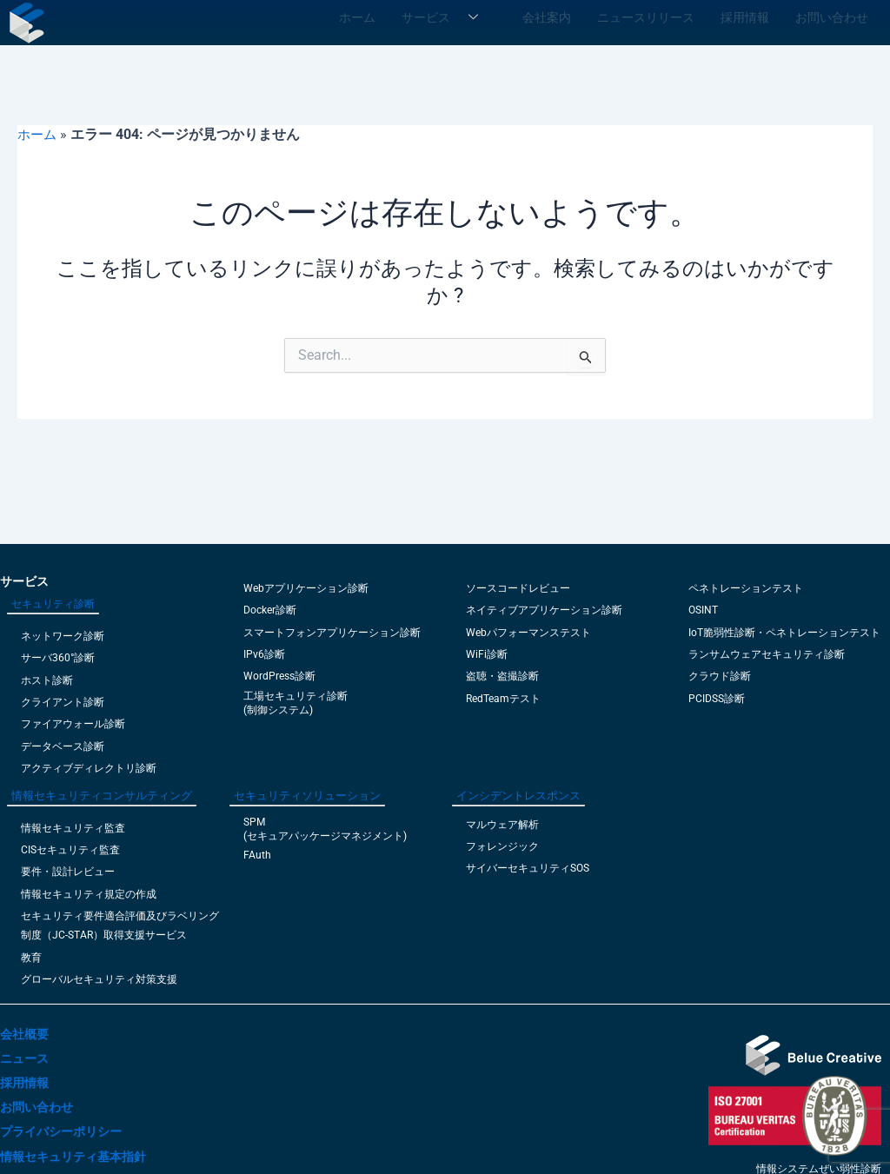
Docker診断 (269, 610)
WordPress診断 (279, 676)
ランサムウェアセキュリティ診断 (766, 654)
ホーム (399, 16)
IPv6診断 (264, 654)
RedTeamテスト (503, 699)
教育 (31, 958)
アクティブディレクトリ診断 (88, 768)
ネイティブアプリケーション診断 (544, 610)
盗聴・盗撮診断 (502, 676)
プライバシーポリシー (61, 1131)
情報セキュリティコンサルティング (101, 795)
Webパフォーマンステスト (528, 633)
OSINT (703, 610)
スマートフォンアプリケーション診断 (332, 633)
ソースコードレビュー (518, 588)
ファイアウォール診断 (73, 724)
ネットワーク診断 (62, 636)
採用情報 (753, 16)
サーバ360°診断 (58, 658)
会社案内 (576, 16)
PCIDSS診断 (716, 699)
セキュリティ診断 (53, 604)
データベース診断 (62, 746)
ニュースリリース (665, 16)
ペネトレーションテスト (745, 588)
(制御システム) (278, 710)
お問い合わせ (831, 16)
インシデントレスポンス (518, 795)
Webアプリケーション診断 (306, 588)
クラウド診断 (719, 676)
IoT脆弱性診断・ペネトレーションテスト (784, 633)
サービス (483, 15)
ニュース (24, 1058)
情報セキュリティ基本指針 (73, 1157)
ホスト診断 (47, 680)
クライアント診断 (62, 702)
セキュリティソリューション (307, 795)
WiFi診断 (487, 654)
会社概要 (24, 1034)
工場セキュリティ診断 (295, 696)
